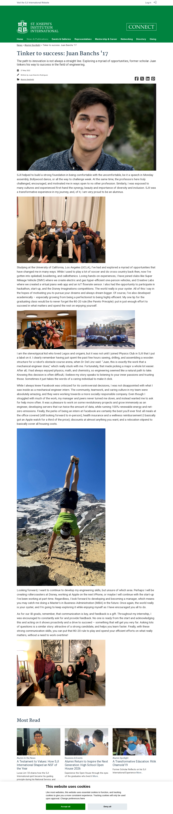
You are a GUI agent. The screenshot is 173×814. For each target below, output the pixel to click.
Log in (148, 2)
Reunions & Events (74, 746)
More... (55, 771)
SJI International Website (37, 2)
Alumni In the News (26, 746)
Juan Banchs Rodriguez (38, 64)
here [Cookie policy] (82, 798)
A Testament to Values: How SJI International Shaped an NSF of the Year (38, 753)
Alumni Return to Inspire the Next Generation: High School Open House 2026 (86, 753)
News (20, 34)
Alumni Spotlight (32, 34)
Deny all (107, 806)
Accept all (65, 806)
